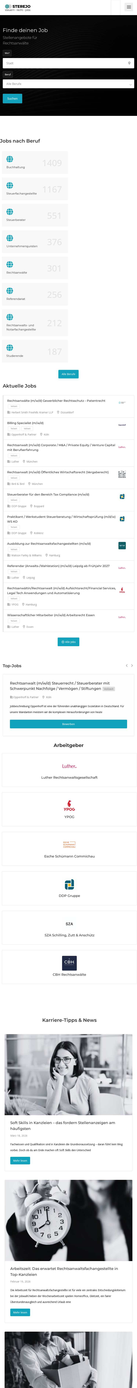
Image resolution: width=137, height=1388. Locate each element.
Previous (127, 560)
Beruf (8, 74)
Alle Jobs (68, 536)
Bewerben (68, 618)
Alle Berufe (68, 268)
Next (132, 560)
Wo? (7, 53)
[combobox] (68, 83)
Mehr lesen (20, 1055)
